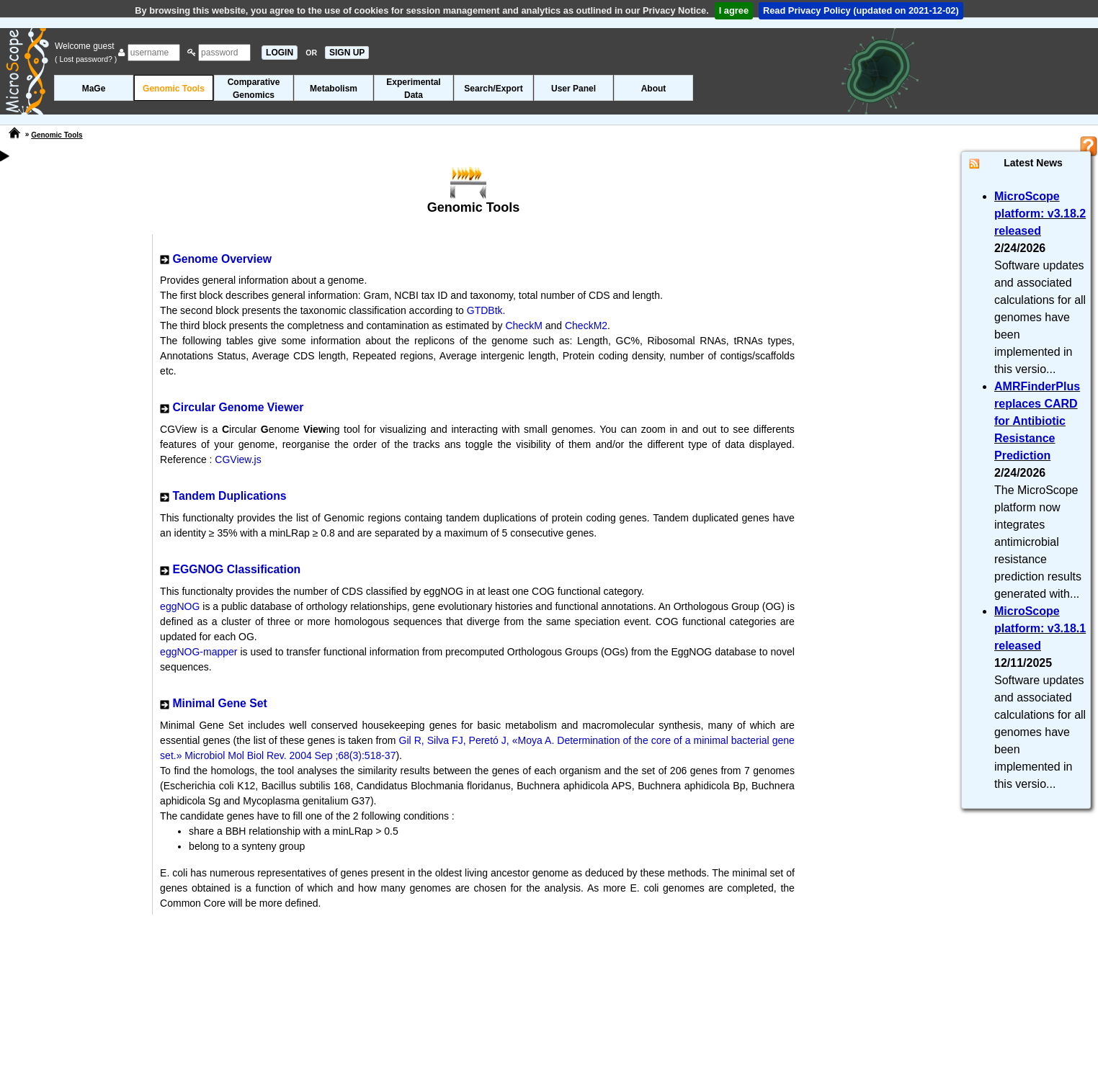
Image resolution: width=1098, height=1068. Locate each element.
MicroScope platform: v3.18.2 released (1040, 213)
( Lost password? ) (86, 59)
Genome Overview (221, 259)
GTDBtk (485, 310)
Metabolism (333, 89)
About (653, 89)
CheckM (523, 325)
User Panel (573, 89)
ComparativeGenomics (254, 88)
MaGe (94, 89)
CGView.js (238, 459)
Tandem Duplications (229, 496)
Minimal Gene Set (219, 703)
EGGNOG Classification (236, 569)
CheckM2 (586, 325)
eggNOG (181, 606)
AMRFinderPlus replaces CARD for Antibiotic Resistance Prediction (1037, 421)
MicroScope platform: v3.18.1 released (1040, 628)
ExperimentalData (413, 88)
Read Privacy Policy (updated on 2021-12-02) (861, 10)
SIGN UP (347, 53)
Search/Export (493, 89)
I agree (734, 10)
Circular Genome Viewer (237, 407)
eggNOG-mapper (200, 652)
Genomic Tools (174, 89)
